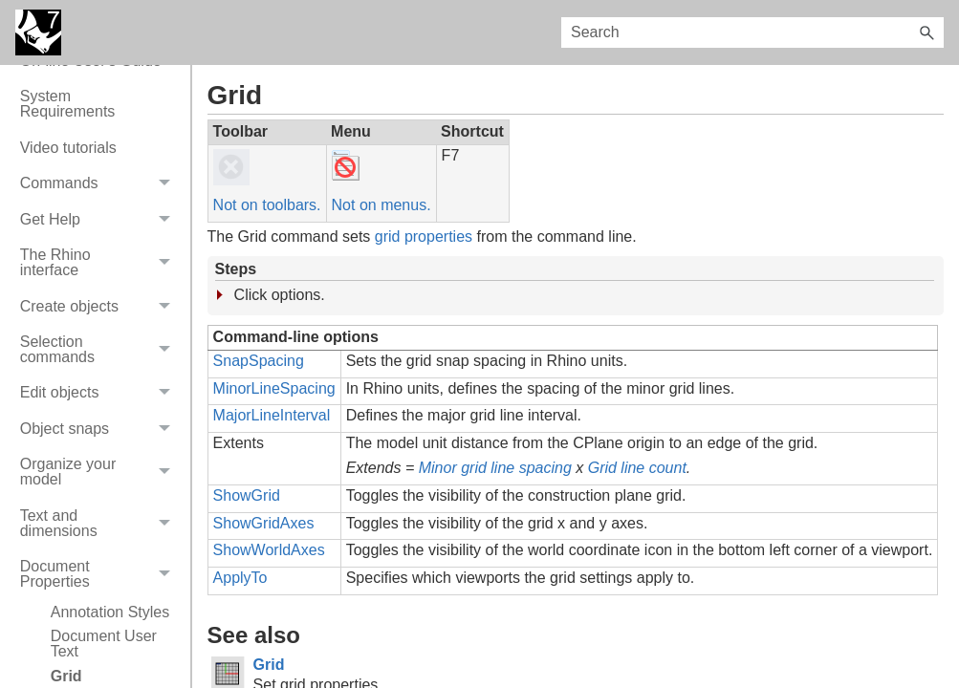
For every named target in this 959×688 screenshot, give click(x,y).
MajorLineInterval (272, 415)
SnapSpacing (258, 361)
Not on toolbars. (267, 205)
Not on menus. (381, 205)
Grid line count (637, 468)
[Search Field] (752, 32)
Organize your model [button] (100, 472)
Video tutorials (68, 148)
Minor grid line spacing (495, 468)
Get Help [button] (100, 219)
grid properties (423, 236)
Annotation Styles (110, 612)
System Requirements (68, 103)
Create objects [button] (100, 306)
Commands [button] (100, 184)
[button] (926, 32)
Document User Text (104, 643)
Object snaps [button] (100, 428)
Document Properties (100, 573)
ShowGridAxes (264, 523)
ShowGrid (246, 495)
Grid (269, 664)
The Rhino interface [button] (100, 262)
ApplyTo (240, 578)
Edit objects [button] (100, 393)
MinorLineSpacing (274, 388)
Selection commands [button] (100, 349)
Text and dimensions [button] (100, 523)
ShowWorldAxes (269, 550)
